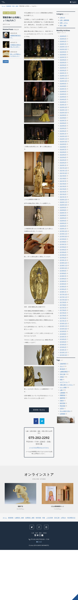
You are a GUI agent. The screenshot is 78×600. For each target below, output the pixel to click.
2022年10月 (63, 141)
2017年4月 (63, 315)
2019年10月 (63, 236)
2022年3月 (63, 160)
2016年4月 (63, 342)
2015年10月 (63, 355)
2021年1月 (63, 197)
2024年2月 (63, 102)
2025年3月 (63, 68)
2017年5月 (63, 313)
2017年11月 (63, 297)
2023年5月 (63, 126)
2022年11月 (63, 139)
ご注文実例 (49, 518)
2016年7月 (63, 336)
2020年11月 (63, 202)
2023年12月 (63, 107)
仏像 (61, 390)
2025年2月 (63, 70)
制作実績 (38, 518)
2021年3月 (63, 192)
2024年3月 (63, 99)
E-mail (39, 542)
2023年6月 (63, 123)
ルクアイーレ (64, 382)
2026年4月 (63, 36)
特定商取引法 (71, 518)
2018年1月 (63, 292)
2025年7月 (63, 57)
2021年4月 (63, 189)
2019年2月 (63, 257)
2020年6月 (63, 215)
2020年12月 (63, 199)
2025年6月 (63, 60)
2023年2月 (63, 131)
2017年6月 (63, 310)
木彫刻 (62, 377)
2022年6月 (63, 152)
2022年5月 (63, 155)
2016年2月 (63, 347)
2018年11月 (63, 265)
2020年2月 (63, 226)
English (73, 2)
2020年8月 (63, 210)
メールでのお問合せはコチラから (39, 448)
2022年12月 (63, 136)
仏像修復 (5, 61)
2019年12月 (63, 231)
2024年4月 (63, 97)
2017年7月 (63, 307)
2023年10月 (63, 112)
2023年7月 (63, 120)
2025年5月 (63, 62)
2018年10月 (63, 268)
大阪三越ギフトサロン (66, 385)
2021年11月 (63, 170)
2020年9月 (63, 207)
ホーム (3, 6)
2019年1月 (63, 260)
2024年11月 (63, 78)
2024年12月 (63, 76)
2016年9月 (63, 331)
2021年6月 (63, 184)
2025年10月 (63, 49)
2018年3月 (63, 286)
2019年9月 (63, 239)
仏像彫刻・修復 (19, 518)
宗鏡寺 (62, 400)
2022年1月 (63, 165)
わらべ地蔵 (63, 387)
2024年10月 (63, 81)
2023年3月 (63, 128)
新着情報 (8, 6)
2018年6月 (63, 278)
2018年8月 (63, 273)
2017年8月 (63, 305)
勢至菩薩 (62, 406)
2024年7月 (63, 89)
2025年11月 (63, 47)
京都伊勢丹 (63, 364)
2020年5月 (63, 218)
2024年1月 (63, 105)
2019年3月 (63, 255)
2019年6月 (63, 247)
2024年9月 (63, 83)
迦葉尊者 (62, 398)
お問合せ (63, 518)
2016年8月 (63, 334)
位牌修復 (62, 414)
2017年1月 (63, 321)
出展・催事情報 (64, 20)
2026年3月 (63, 39)
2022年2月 (63, 163)
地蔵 (61, 379)
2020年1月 (63, 228)
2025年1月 (63, 73)
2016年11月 (63, 326)
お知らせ (62, 17)
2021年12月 (63, 168)
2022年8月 (63, 147)
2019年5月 (63, 249)
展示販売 (62, 369)
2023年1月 (63, 134)
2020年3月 (63, 223)
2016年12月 (63, 323)
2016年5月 (63, 339)
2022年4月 (63, 157)
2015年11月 (63, 352)
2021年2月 (63, 194)
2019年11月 (63, 234)
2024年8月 (63, 86)
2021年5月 (63, 186)
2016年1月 (63, 350)
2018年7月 (63, 276)
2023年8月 (63, 118)
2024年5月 (63, 94)
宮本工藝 (62, 374)
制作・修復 (15, 6)
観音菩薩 (62, 403)
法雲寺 (62, 408)
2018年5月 (63, 281)
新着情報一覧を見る (39, 410)
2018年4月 (63, 284)
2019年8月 (63, 242)
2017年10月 (63, 300)
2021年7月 (63, 181)
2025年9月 (63, 52)
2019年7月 (63, 244)
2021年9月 (63, 176)
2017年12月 (63, 294)
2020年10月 (63, 205)
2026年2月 (63, 41)
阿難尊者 (62, 395)
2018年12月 (63, 263)
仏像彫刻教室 (64, 371)
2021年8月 (63, 178)
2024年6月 (63, 91)
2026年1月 (63, 44)
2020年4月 (63, 220)
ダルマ (62, 366)
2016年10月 (63, 329)
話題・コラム (64, 23)
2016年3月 (63, 344)
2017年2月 (63, 318)
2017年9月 (63, 302)
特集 (43, 518)
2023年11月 (63, 110)
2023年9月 (63, 115)
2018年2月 (63, 289)
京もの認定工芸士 (65, 411)
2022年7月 (63, 149)
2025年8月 (63, 54)
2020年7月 (63, 213)
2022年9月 (63, 144)
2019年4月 (63, 252)
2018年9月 (63, 271)
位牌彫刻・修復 (29, 518)
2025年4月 (63, 65)
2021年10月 (63, 173)
